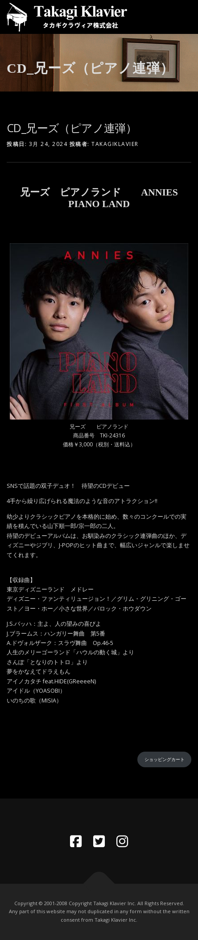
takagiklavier (115, 144)
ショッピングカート (164, 759)
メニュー (183, 17)
